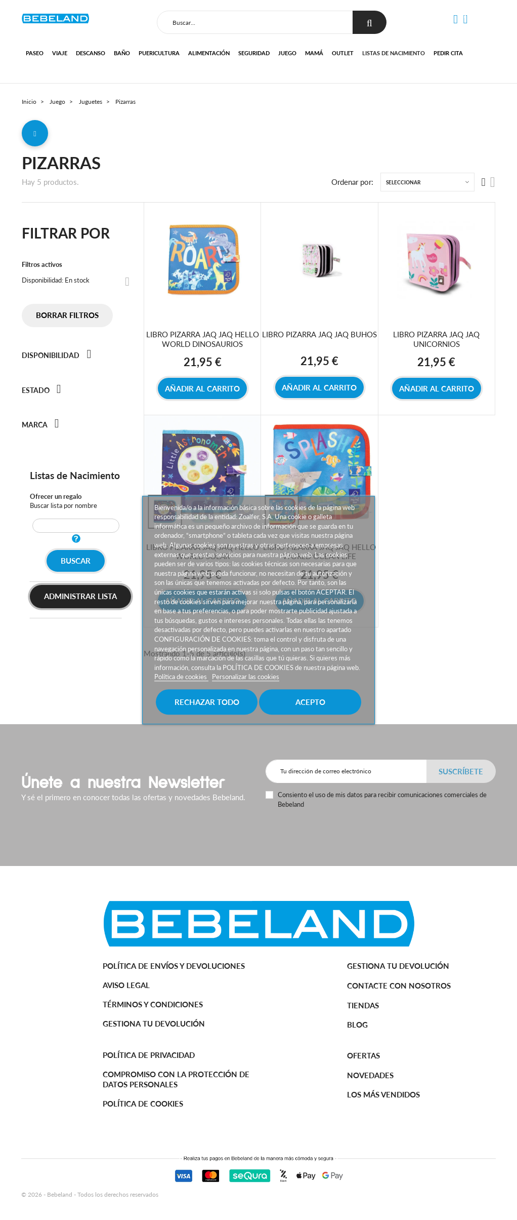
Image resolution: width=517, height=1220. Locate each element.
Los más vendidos (383, 1094)
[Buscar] (255, 22)
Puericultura (159, 53)
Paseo (35, 53)
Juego (287, 53)
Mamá (314, 53)
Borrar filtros (67, 315)
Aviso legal (126, 985)
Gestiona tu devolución (154, 1023)
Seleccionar (403, 182)
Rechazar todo (207, 701)
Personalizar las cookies (245, 677)
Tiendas (363, 1005)
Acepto (310, 701)
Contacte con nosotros (399, 985)
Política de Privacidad (149, 1054)
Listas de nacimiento (393, 53)
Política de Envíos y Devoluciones (174, 965)
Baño (122, 53)
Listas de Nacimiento (75, 475)
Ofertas (363, 1055)
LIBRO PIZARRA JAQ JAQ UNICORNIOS (436, 339)
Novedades (370, 1075)
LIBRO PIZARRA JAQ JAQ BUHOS (319, 334)
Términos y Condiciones (153, 1004)
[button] (455, 19)
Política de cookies (181, 677)
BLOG (357, 1024)
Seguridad (254, 53)
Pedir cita (448, 53)
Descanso (90, 53)
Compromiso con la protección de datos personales (176, 1079)
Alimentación (209, 53)
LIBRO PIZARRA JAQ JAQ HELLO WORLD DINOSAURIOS (202, 339)
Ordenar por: (352, 182)
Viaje (59, 53)
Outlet (343, 53)
